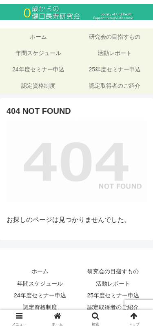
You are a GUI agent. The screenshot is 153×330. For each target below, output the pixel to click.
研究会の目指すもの (113, 271)
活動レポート (113, 283)
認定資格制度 (40, 307)
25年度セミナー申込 (113, 295)
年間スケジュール (40, 283)
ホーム (40, 271)
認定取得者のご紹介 (113, 307)
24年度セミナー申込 (40, 295)
